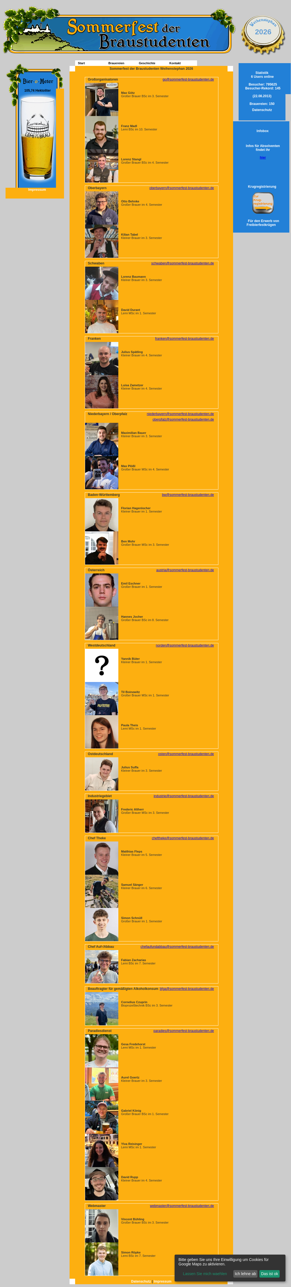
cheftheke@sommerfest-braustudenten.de (183, 838)
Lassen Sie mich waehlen (205, 1273)
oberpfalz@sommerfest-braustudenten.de (183, 419)
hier (263, 157)
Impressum (35, 190)
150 (261, 104)
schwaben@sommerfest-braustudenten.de (182, 263)
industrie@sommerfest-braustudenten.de (184, 796)
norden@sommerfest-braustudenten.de (185, 645)
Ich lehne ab (245, 1273)
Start (81, 63)
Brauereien (116, 63)
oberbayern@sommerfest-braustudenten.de (181, 188)
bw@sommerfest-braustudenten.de (188, 495)
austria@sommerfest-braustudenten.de (185, 570)
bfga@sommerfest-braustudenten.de (187, 989)
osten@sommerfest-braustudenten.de (186, 754)
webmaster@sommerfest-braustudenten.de (182, 1206)
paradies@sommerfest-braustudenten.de (184, 1031)
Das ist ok (269, 1273)
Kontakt (175, 63)
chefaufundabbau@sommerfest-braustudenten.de (177, 947)
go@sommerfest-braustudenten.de (188, 79)
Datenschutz (141, 1281)
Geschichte (147, 63)
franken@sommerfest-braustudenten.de (184, 339)
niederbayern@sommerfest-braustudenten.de (180, 414)
